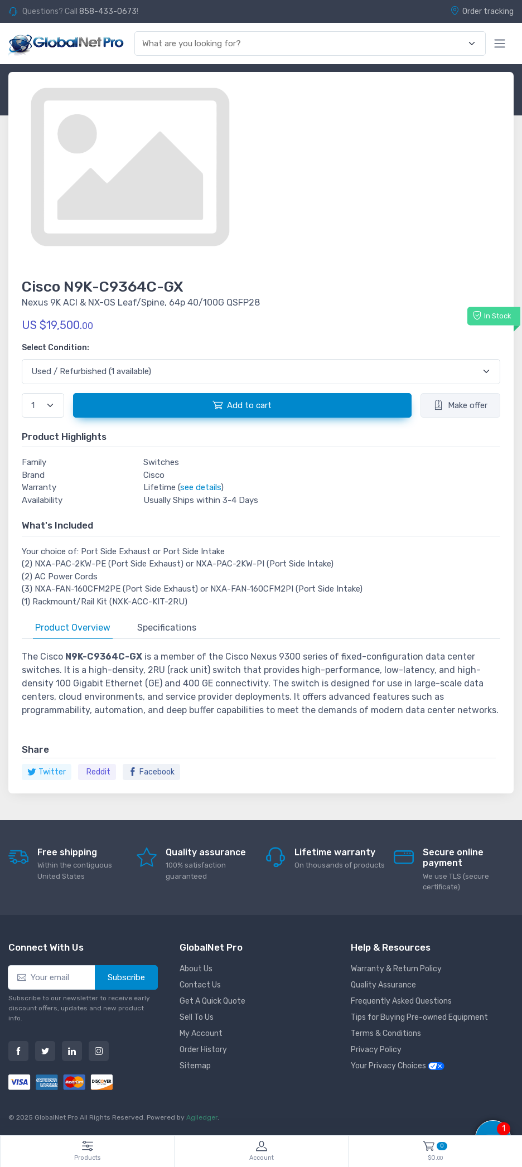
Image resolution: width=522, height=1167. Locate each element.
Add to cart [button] (242, 405)
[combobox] (303, 43)
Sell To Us (197, 1017)
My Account (201, 1033)
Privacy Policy (376, 1049)
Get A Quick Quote (212, 1001)
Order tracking (482, 11)
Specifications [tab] (166, 627)
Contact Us (200, 985)
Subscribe (126, 977)
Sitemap (195, 1066)
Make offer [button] (460, 405)
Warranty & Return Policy (396, 969)
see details (200, 487)
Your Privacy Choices (397, 1066)
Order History (203, 1049)
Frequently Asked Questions (401, 1001)
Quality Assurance (383, 985)
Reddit (98, 772)
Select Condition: (55, 347)
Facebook (151, 772)
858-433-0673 (108, 11)
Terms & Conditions (386, 1033)
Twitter (46, 772)
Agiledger (202, 1117)
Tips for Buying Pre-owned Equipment (419, 1017)
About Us (196, 969)
